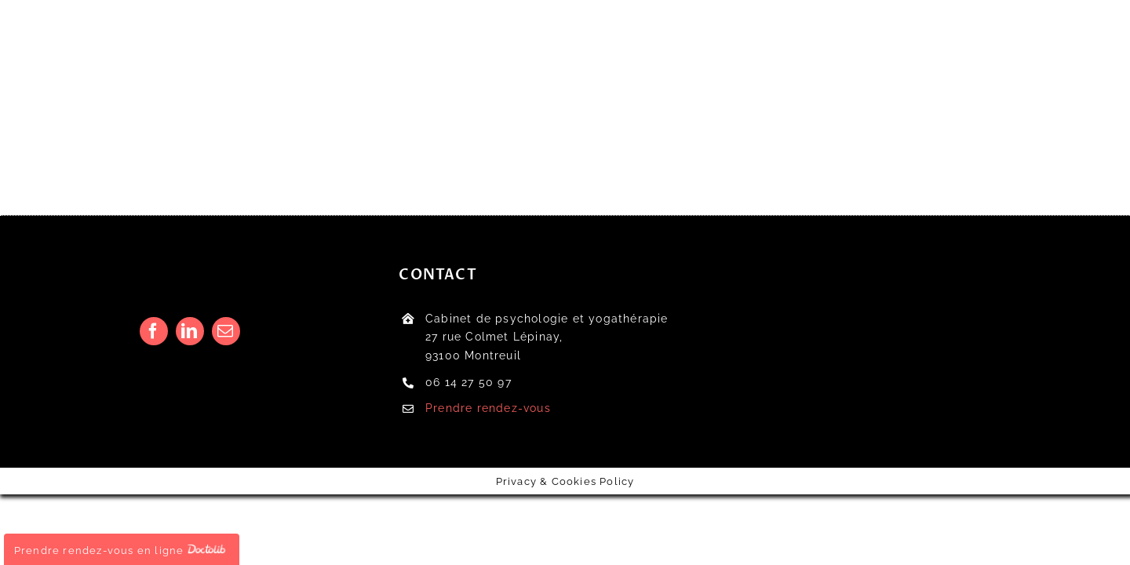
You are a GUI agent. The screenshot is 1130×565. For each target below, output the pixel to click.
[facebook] (154, 331)
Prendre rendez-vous (488, 408)
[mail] (226, 331)
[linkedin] (190, 331)
